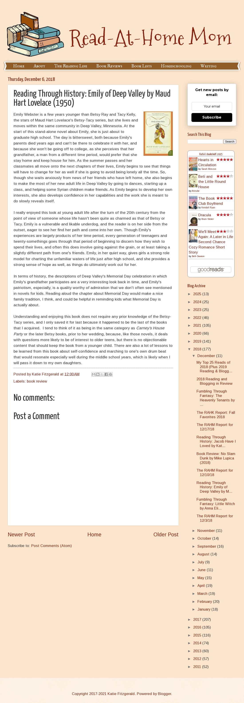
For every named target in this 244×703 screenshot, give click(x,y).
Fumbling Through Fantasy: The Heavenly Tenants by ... (216, 398)
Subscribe (211, 117)
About (39, 66)
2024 (197, 302)
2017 (197, 619)
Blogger (164, 694)
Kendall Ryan (208, 207)
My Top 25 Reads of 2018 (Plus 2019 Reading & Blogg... (214, 366)
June (202, 570)
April (201, 586)
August (204, 554)
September (207, 546)
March (203, 594)
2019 (197, 341)
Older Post (166, 534)
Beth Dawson (198, 256)
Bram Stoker (207, 219)
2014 (197, 643)
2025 (197, 294)
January (204, 609)
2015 (197, 635)
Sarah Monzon (208, 169)
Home (18, 66)
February (205, 602)
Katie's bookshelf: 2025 (210, 154)
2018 (197, 349)
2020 (197, 333)
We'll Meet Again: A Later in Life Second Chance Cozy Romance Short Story (211, 242)
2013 (197, 651)
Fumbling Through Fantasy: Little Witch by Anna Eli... (216, 503)
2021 (197, 325)
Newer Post (21, 534)
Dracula (204, 215)
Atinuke (195, 191)
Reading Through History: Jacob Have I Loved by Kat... (216, 441)
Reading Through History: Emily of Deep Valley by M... (214, 487)
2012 (197, 659)
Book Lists (141, 66)
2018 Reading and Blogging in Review (214, 381)
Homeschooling (176, 66)
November (206, 531)
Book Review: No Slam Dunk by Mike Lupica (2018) (216, 458)
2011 (197, 667)
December (206, 356)
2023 (197, 310)
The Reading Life (70, 66)
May (201, 578)
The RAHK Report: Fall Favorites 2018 (216, 414)
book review (37, 381)
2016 (197, 627)
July (201, 562)
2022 (197, 318)
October (204, 538)
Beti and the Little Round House (212, 181)
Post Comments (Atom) (51, 546)
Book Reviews (109, 66)
